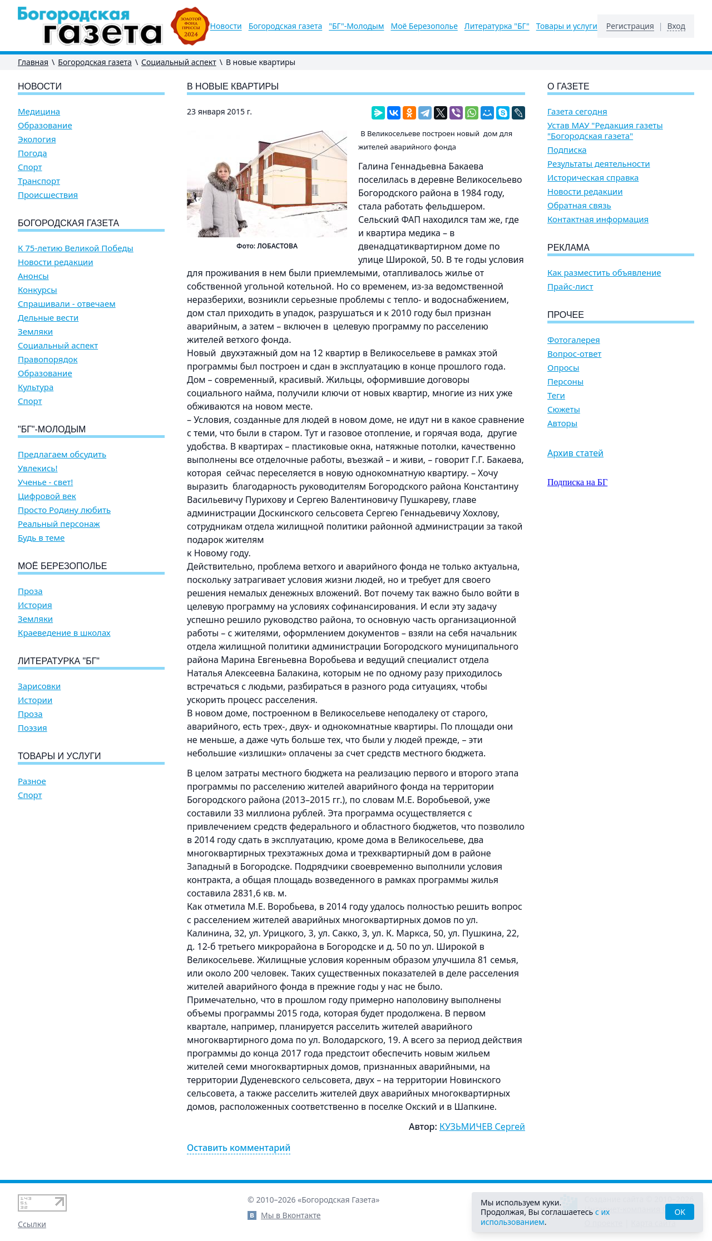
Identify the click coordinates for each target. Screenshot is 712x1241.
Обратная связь (579, 205)
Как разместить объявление (604, 272)
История (35, 605)
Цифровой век (47, 496)
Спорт (30, 167)
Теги (556, 395)
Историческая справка (593, 177)
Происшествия (48, 195)
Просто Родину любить (64, 510)
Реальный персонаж (59, 524)
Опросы (563, 367)
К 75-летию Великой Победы (76, 248)
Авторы (562, 423)
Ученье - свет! (45, 482)
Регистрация (630, 26)
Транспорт (39, 181)
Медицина (39, 111)
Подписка (567, 149)
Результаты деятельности (598, 163)
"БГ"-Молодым (356, 26)
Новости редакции (55, 262)
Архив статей (575, 453)
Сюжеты (563, 409)
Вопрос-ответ (574, 353)
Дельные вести (48, 317)
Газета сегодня (577, 111)
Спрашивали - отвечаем (67, 303)
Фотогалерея (573, 340)
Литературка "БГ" (497, 26)
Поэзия (32, 727)
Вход (676, 26)
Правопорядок (47, 359)
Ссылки (32, 1224)
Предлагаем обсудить (62, 454)
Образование (45, 125)
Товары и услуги (566, 26)
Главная (33, 62)
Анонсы (33, 276)
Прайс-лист (570, 286)
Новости (226, 26)
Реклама (568, 247)
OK (679, 1212)
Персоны (565, 381)
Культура (35, 387)
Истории (35, 700)
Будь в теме (41, 537)
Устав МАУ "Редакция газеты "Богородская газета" (605, 130)
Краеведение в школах (64, 632)
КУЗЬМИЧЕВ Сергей (482, 1126)
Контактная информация (598, 219)
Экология (37, 139)
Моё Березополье (423, 26)
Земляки (35, 331)
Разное (32, 781)
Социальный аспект (178, 62)
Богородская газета (286, 26)
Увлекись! (38, 468)
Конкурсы (37, 290)
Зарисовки (39, 686)
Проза (30, 591)
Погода (32, 153)
